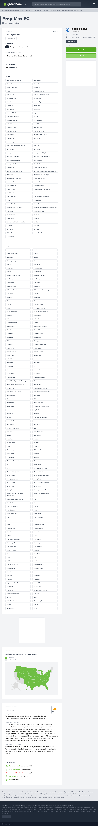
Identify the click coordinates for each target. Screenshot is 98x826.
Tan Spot (36, 222)
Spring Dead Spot (39, 211)
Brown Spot (37, 98)
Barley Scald (10, 84)
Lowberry (36, 439)
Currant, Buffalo (11, 352)
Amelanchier (37, 250)
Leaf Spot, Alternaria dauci (41, 156)
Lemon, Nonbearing (13, 428)
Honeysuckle (10, 402)
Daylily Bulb (37, 355)
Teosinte (36, 594)
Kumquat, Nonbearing (40, 417)
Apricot (36, 253)
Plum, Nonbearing (12, 532)
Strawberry (10, 579)
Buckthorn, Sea (11, 286)
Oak (35, 461)
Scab (8, 200)
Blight (8, 91)
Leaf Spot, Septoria (12, 164)
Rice (8, 554)
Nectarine (37, 457)
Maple (8, 446)
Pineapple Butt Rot (39, 178)
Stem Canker (11, 215)
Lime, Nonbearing (39, 432)
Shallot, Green (11, 568)
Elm (35, 366)
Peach (36, 503)
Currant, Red (10, 355)
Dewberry (37, 359)
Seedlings (37, 561)
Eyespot (36, 116)
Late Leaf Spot (11, 142)
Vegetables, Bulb (39, 601)
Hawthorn (37, 395)
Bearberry (37, 264)
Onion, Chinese (38, 472)
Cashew (36, 301)
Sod (35, 572)
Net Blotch (10, 175)
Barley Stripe (37, 84)
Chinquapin (37, 315)
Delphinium (10, 359)
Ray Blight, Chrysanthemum (42, 189)
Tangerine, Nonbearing (40, 590)
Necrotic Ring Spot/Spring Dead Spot (45, 171)
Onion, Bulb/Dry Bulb (13, 472)
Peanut (36, 506)
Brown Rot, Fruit (11, 98)
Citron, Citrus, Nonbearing (41, 326)
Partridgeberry (11, 503)
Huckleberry (10, 406)
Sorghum (9, 575)
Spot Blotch (10, 211)
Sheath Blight (11, 204)
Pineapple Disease (12, 182)
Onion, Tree (37, 486)
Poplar (9, 535)
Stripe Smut (10, 218)
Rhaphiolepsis (38, 546)
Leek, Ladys (10, 424)
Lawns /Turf (10, 421)
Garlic (35, 381)
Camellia (36, 293)
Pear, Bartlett (10, 510)
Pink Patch (37, 182)
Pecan (36, 510)
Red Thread (10, 193)
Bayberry (9, 264)
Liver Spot (37, 164)
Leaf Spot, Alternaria (13, 156)
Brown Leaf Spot (39, 91)
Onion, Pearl (37, 479)
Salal (8, 561)
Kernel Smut (10, 138)
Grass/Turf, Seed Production (42, 392)
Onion (8, 468)
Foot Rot (36, 124)
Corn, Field (10, 333)
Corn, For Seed (38, 333)
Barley (36, 261)
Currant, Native (38, 352)
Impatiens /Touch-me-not (41, 406)
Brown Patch (10, 95)
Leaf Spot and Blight (40, 153)
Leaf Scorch (10, 149)
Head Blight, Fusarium (40, 135)
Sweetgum (10, 586)
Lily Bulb (9, 432)
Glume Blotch (38, 127)
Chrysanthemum (12, 322)
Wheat (36, 604)
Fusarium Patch (11, 127)
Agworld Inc (11, 824)
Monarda (36, 453)
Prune (35, 535)
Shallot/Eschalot (38, 568)
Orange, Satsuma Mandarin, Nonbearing (15, 494)
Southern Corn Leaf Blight (14, 207)
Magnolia (36, 442)
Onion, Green (11, 475)
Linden (9, 435)
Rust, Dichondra (11, 196)
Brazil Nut (37, 282)
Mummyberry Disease (40, 167)
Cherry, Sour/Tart (12, 312)
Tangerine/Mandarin (13, 594)
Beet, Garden (38, 268)
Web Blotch (37, 229)
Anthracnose (37, 80)
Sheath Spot (37, 204)
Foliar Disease (11, 124)
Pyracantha (37, 539)
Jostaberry (10, 413)
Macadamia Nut (11, 442)
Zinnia (35, 608)
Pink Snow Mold (11, 185)
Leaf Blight (37, 142)
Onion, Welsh (11, 490)
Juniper (9, 417)
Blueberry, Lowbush (13, 279)
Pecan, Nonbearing (12, 514)
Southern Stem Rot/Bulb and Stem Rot (45, 207)
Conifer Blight (38, 102)
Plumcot (36, 532)
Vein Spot (36, 225)
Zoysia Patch (10, 236)
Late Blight (37, 138)
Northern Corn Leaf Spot (14, 178)
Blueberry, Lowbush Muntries (42, 279)
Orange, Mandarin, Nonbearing (43, 490)
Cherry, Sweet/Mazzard (41, 312)
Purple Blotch (11, 189)
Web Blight (10, 229)
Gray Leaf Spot (11, 131)
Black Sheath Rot (12, 87)
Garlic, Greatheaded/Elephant (15, 384)
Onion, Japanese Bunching (42, 475)
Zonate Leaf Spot (39, 233)
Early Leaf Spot (11, 113)
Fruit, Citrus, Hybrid (39, 377)
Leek (35, 421)
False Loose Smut (12, 120)
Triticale (9, 597)
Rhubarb (36, 550)
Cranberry (10, 344)
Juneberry (37, 413)
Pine (8, 521)
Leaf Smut (37, 149)
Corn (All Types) (38, 330)
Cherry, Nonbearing (39, 308)
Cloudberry (10, 330)
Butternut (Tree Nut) (13, 290)
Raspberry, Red (38, 543)
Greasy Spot (10, 135)
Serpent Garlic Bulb (12, 564)
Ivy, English (37, 410)
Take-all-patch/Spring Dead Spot (16, 222)
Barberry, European (12, 261)
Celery (9, 304)
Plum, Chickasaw (39, 524)
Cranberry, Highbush (40, 344)
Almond (9, 250)
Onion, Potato (11, 483)
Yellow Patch (10, 233)
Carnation (37, 297)
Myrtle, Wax (10, 457)
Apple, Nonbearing (12, 253)
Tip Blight (9, 225)
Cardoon (9, 297)
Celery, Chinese (38, 304)
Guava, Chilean (11, 395)
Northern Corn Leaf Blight (41, 175)
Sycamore (10, 590)
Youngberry (10, 608)
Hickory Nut (10, 399)
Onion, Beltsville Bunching (41, 468)
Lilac (35, 428)
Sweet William (38, 583)
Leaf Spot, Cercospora (13, 160)
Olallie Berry (37, 464)
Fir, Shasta (37, 373)
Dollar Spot (37, 105)
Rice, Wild (37, 554)
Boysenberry (10, 282)
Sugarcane (37, 579)
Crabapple (37, 341)
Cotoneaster (10, 341)
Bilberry (9, 272)
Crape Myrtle (11, 348)
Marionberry (10, 450)
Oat (8, 464)
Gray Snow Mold (39, 131)
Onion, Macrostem (12, 479)
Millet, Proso (10, 453)
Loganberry (10, 439)
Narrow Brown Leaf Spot (14, 171)
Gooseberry (10, 388)
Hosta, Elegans (38, 402)
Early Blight (37, 109)
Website (71, 41)
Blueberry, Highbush (40, 275)
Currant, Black (38, 348)
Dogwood (37, 362)
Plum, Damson (11, 528)
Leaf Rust (36, 145)
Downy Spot (10, 109)
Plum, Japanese (38, 528)
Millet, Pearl (37, 450)
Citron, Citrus (11, 326)
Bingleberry (37, 272)
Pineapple (37, 521)
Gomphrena (37, 384)
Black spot (37, 87)
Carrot (9, 301)
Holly (35, 399)
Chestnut (9, 315)
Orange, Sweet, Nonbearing (15, 499)
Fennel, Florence (39, 370)
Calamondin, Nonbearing (41, 290)
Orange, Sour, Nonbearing (41, 493)
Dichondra (10, 362)
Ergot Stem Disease (13, 116)
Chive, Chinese (38, 319)
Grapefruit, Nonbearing (40, 388)
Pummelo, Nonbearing (13, 539)
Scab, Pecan (37, 200)
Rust (35, 193)
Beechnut (9, 268)
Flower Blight (38, 120)
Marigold (36, 446)
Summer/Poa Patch (39, 218)
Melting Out (10, 167)
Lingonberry (37, 435)
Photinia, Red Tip (39, 517)
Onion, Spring (11, 486)
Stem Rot (36, 215)
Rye (35, 557)
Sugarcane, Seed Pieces (14, 583)
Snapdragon (10, 572)
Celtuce (9, 308)
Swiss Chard (37, 586)
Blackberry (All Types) (13, 275)
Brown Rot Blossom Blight (41, 95)
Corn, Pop (10, 337)
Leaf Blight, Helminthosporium (16, 145)
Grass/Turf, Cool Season (14, 392)
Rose (8, 557)
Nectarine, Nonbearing (13, 461)
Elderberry (10, 366)
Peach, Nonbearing (12, 506)
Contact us (6, 817)
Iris (8, 410)
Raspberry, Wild (11, 546)
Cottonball (10, 105)
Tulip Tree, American (13, 601)
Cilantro (36, 322)
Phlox (8, 517)
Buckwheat (37, 286)
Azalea (36, 257)
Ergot (35, 113)
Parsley (36, 499)
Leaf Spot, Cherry (39, 160)
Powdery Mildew (39, 185)
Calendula (10, 293)
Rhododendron (11, 550)
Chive (8, 319)
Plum (8, 524)
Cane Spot (10, 102)
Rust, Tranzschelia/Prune (41, 196)
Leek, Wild (37, 424)
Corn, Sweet (37, 337)
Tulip (35, 597)
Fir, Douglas (10, 373)
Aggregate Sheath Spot (14, 80)
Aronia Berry (10, 257)
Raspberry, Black (12, 543)
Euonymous (10, 370)
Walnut (9, 604)
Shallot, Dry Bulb (39, 564)
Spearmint (37, 575)
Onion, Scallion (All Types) (41, 483)
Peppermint (37, 514)
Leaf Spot (9, 153)
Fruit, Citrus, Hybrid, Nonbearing (16, 381)
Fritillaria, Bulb (11, 377)
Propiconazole (11, 38)
